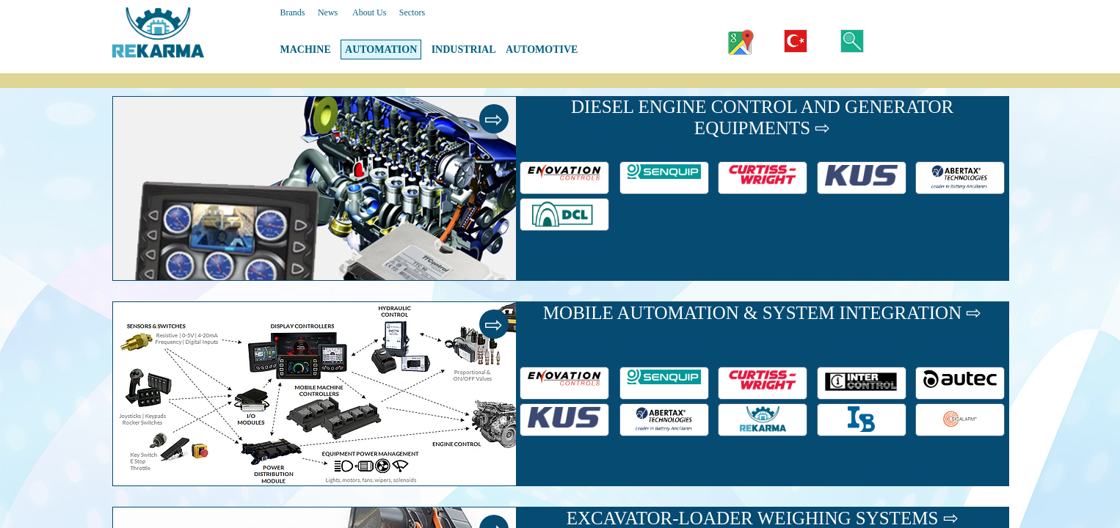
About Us (369, 12)
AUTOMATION (381, 49)
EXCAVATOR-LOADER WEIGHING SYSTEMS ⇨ (763, 518)
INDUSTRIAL (464, 49)
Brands (292, 12)
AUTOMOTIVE (542, 49)
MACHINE (305, 49)
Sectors (412, 12)
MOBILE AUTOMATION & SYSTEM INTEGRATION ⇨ (762, 313)
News (328, 12)
